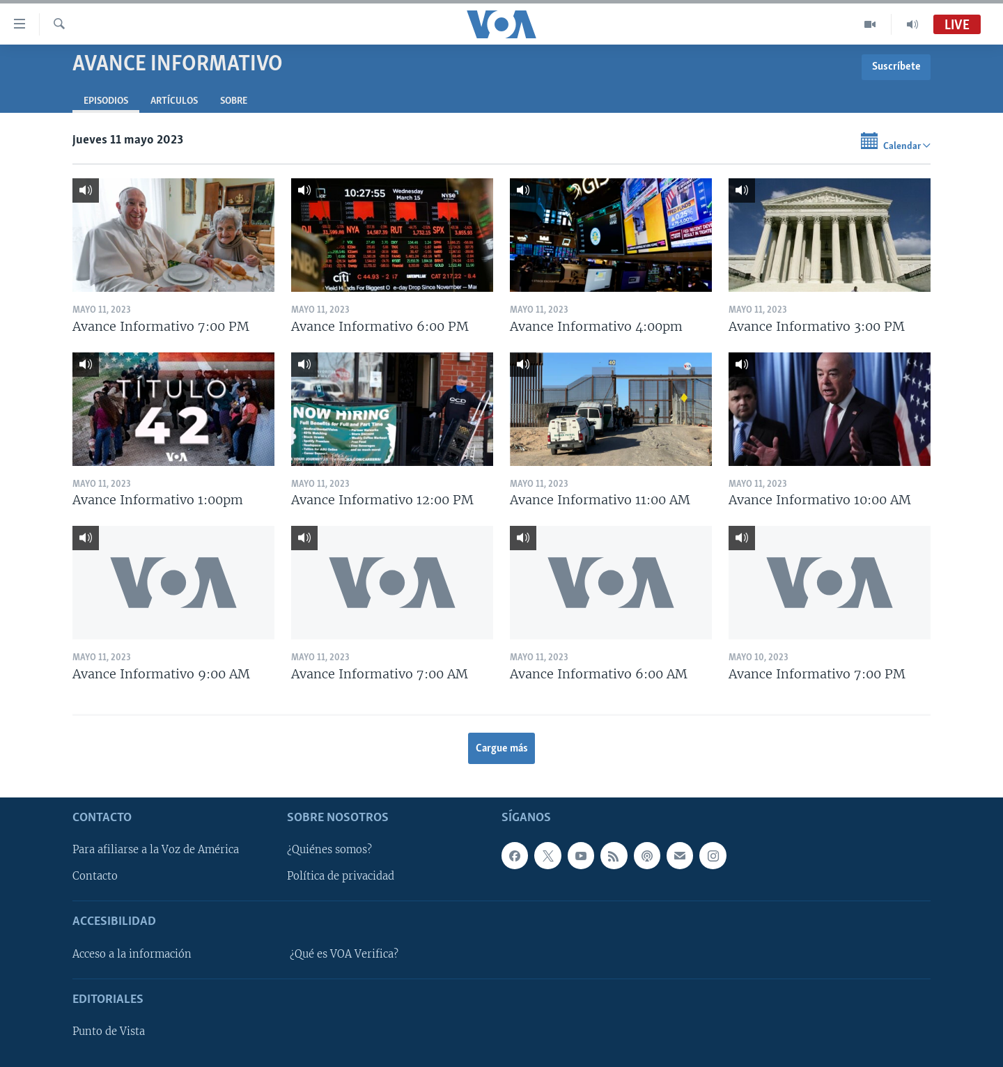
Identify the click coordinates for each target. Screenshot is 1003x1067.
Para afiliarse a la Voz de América (155, 850)
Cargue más (502, 748)
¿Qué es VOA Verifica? (344, 954)
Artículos (174, 101)
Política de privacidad (340, 877)
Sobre (233, 101)
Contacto (95, 877)
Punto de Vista (108, 1031)
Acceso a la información (132, 954)
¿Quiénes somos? (329, 850)
